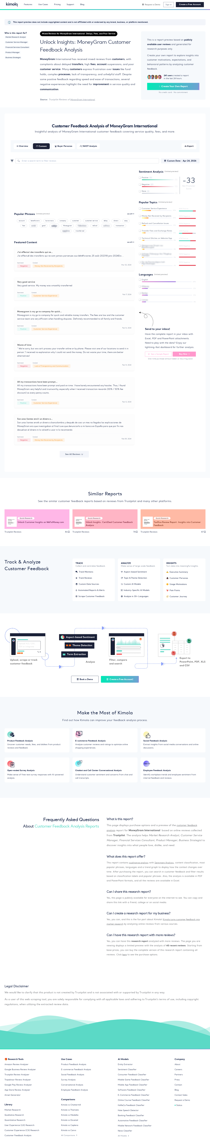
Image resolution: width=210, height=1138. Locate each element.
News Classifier (126, 1136)
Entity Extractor (126, 1070)
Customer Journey (177, 598)
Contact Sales (182, 1100)
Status (179, 1110)
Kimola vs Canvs (69, 1135)
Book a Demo (83, 681)
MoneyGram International (83, 99)
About (178, 1070)
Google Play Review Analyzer (19, 1090)
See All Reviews (74, 455)
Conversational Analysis (73, 1090)
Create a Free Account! (121, 681)
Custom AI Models (131, 586)
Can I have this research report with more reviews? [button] (141, 940)
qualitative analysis (139, 867)
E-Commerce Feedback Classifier (135, 1100)
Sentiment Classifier (128, 1075)
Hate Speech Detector (129, 1116)
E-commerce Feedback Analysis (77, 1075)
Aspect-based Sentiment (135, 574)
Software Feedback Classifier (133, 1095)
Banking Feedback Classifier (132, 1121)
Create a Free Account (190, 4)
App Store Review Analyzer (18, 1095)
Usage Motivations (177, 586)
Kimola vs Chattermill (72, 1110)
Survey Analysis (69, 1085)
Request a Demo (183, 1105)
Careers (179, 1075)
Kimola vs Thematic (71, 1115)
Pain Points (173, 592)
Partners (179, 1080)
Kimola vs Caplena (70, 1130)
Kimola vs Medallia (70, 1120)
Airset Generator (13, 1100)
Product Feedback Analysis (74, 1070)
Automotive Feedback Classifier (134, 1126)
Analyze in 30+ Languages (135, 598)
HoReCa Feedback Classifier (132, 1110)
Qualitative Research (15, 1120)
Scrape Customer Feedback (91, 598)
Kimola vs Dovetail (70, 1125)
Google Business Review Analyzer (21, 1075)
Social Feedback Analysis (74, 1080)
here (124, 959)
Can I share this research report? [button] (129, 897)
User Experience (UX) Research (20, 1130)
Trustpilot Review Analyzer (18, 1080)
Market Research (13, 1115)
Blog (177, 1095)
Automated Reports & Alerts (91, 592)
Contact (179, 1090)
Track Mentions (85, 574)
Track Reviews (84, 580)
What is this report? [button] (120, 825)
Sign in (169, 4)
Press (177, 1085)
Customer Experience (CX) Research (23, 1135)
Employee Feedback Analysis (75, 1095)
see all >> (130, 214)
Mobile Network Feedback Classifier (136, 1131)
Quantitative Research (16, 1125)
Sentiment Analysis (166, 867)
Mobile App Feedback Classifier (134, 1090)
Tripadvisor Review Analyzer (19, 1085)
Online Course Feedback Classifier (135, 1105)
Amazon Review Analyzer (17, 1070)
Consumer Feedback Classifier (133, 1080)
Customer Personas (177, 579)
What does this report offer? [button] (126, 862)
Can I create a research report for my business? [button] (138, 919)
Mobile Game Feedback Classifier (135, 1085)
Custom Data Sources (88, 586)
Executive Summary (177, 573)
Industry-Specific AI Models (136, 592)
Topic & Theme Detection (135, 580)
